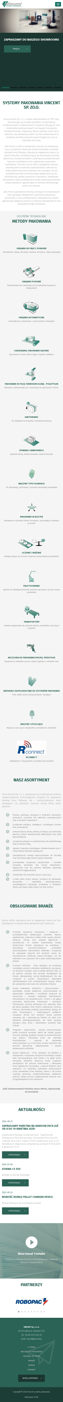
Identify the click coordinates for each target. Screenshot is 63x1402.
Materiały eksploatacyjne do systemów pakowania (31, 691)
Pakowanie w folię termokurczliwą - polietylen (31, 384)
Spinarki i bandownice (31, 450)
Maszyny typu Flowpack (31, 483)
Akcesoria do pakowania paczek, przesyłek (31, 657)
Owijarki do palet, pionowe (32, 248)
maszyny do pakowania (31, 1352)
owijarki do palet (31, 1356)
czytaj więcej (14, 1155)
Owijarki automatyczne (31, 317)
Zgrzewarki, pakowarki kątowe (31, 350)
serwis (31, 1365)
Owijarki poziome (31, 281)
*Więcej (16, 49)
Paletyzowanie (31, 586)
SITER (36, 1397)
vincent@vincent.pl (34, 1339)
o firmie (32, 1347)
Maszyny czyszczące (31, 724)
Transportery (32, 622)
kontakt (32, 1370)
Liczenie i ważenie (31, 552)
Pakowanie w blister (31, 517)
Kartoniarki (31, 417)
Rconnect (31, 757)
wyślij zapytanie (30, 1378)
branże (31, 1361)
